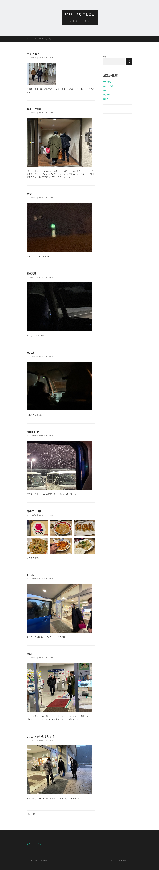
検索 (104, 57)
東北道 (30, 352)
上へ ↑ (130, 860)
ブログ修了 (33, 53)
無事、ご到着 (34, 109)
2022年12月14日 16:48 (35, 515)
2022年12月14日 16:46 (35, 579)
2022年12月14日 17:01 (35, 436)
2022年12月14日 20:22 (35, 198)
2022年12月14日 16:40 (35, 658)
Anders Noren (120, 860)
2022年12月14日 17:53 (35, 277)
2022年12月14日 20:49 (35, 58)
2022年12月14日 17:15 (35, 356)
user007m (50, 58)
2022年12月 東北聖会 (80, 14)
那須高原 (32, 273)
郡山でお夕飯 (34, 511)
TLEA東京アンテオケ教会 (43, 39)
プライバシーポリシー (35, 844)
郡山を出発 (33, 431)
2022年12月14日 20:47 (35, 113)
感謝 (29, 654)
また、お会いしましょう (40, 736)
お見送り (32, 574)
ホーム (29, 39)
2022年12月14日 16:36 (35, 740)
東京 (29, 194)
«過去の (31, 814)
